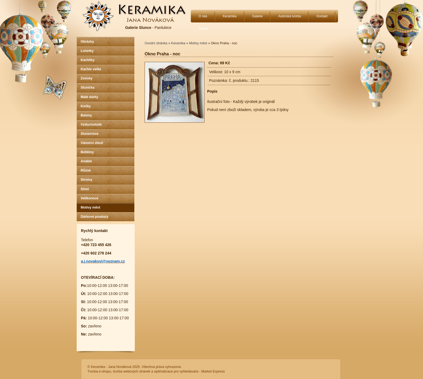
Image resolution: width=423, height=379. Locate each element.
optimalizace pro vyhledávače (176, 371)
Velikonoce (89, 198)
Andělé (86, 161)
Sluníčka (87, 87)
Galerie (257, 16)
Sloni (85, 189)
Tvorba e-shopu (99, 371)
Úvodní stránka (156, 43)
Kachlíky (87, 60)
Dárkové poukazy (94, 217)
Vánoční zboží (92, 143)
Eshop (203, 29)
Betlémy (87, 152)
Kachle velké (91, 69)
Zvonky (87, 78)
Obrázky (87, 41)
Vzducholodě (91, 124)
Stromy (86, 180)
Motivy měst (90, 207)
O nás (203, 16)
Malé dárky (89, 97)
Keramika (230, 16)
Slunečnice (89, 134)
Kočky (86, 106)
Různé (86, 170)
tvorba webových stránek (131, 371)
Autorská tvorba (289, 16)
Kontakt (322, 16)
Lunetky (87, 51)
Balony (86, 115)
